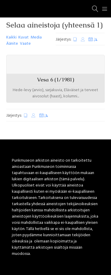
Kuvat (23, 37)
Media (36, 37)
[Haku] (95, 9)
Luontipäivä (75, 39)
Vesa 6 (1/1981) (55, 79)
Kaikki (11, 37)
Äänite (12, 43)
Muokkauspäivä (83, 39)
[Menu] (105, 9)
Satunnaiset (93, 39)
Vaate (25, 43)
